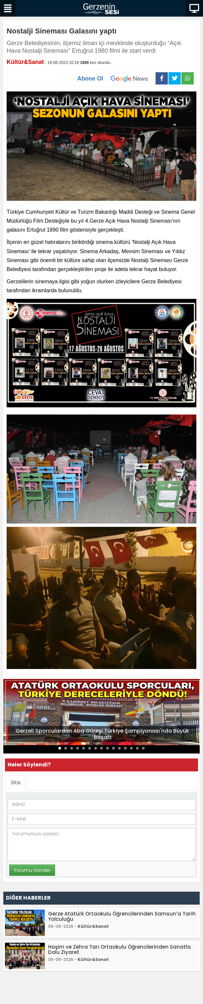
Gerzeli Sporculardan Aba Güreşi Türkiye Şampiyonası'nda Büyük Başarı (102, 734)
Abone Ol (116, 78)
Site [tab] (16, 782)
